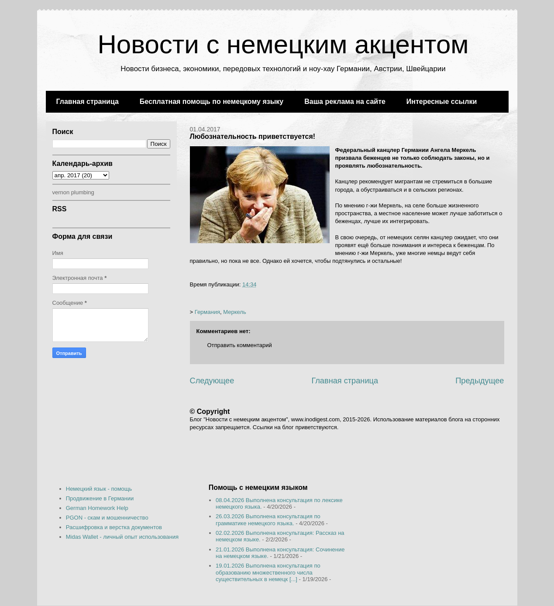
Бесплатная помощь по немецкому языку (211, 101)
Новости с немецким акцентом (282, 44)
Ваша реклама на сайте (344, 101)
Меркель (234, 312)
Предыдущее (479, 380)
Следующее (212, 380)
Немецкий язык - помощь (99, 488)
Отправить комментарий (239, 345)
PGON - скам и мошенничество (107, 517)
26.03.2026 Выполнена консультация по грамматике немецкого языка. (268, 520)
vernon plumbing (73, 192)
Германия (207, 312)
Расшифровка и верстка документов (114, 527)
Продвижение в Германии (100, 498)
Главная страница (87, 101)
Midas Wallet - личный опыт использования (122, 537)
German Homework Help (97, 508)
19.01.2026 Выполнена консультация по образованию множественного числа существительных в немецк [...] (268, 572)
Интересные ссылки (441, 101)
